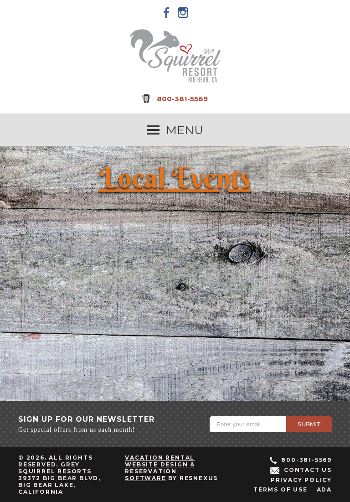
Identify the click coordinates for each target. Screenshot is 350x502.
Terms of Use (280, 489)
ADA (324, 489)
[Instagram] (183, 12)
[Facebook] (167, 12)
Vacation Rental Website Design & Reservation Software (160, 467)
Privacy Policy (301, 479)
